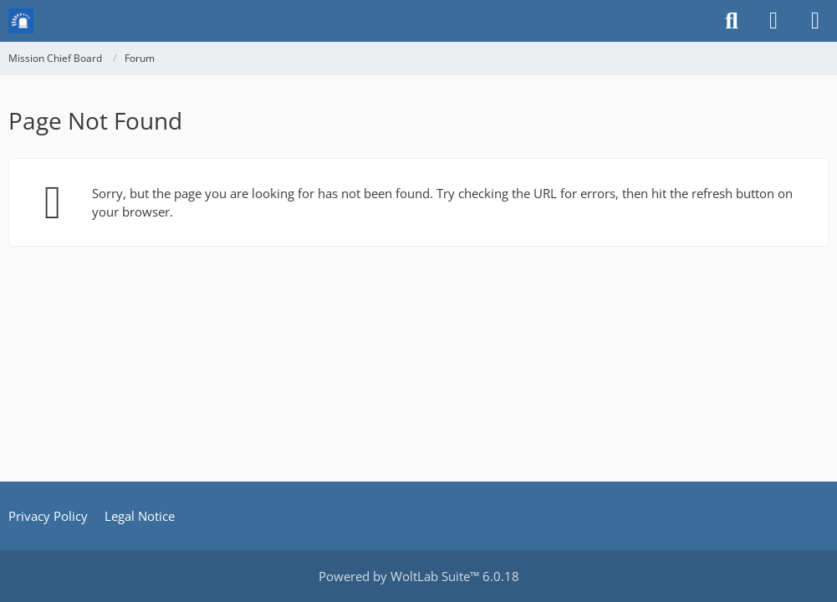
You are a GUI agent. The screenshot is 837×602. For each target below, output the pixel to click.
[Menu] (815, 21)
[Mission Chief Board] (21, 21)
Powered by (419, 576)
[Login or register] (773, 21)
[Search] (731, 21)
